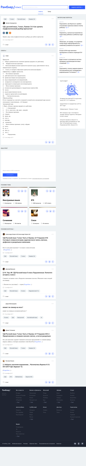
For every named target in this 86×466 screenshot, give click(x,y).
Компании (32, 395)
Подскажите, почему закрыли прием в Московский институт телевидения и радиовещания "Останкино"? (71, 70)
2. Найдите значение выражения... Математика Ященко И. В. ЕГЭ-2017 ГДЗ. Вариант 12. (26, 366)
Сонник (72, 410)
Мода (44, 393)
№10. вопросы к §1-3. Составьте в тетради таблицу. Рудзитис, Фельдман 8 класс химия (70, 114)
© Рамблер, (5, 443)
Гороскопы (73, 407)
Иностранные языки (11, 200)
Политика (19, 397)
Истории (32, 410)
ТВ (16, 429)
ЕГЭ (32, 200)
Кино (58, 393)
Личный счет (33, 400)
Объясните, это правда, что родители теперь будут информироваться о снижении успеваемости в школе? (70, 43)
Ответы (45, 410)
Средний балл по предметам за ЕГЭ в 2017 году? (70, 104)
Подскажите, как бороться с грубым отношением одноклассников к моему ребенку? (71, 25)
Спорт (72, 390)
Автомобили (20, 407)
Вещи (31, 414)
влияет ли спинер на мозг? (13, 307)
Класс (45, 407)
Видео (18, 424)
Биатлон (72, 400)
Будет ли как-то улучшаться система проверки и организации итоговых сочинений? (70, 61)
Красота (45, 395)
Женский (46, 390)
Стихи (33, 220)
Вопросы (59, 410)
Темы (44, 412)
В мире (18, 393)
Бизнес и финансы (35, 390)
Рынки (31, 397)
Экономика (33, 393)
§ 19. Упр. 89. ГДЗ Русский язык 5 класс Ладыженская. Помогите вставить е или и (27, 274)
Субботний (33, 407)
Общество (19, 400)
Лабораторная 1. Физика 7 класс (69, 109)
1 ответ (6, 44)
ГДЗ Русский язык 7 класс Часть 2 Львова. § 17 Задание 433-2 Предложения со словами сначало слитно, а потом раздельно (27, 335)
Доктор (59, 407)
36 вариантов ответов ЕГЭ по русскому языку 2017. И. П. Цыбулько (70, 99)
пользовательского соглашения (40, 178)
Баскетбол (73, 397)
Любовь (45, 397)
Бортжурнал (19, 414)
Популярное (19, 427)
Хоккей (72, 395)
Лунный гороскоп (75, 417)
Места (31, 417)
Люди (31, 412)
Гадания (72, 414)
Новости (18, 410)
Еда (44, 400)
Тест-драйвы (19, 412)
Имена (72, 412)
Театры (59, 397)
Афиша (59, 390)
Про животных (20, 434)
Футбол (72, 393)
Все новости (20, 390)
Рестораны (60, 400)
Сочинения (7, 220)
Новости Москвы (20, 395)
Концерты (59, 395)
